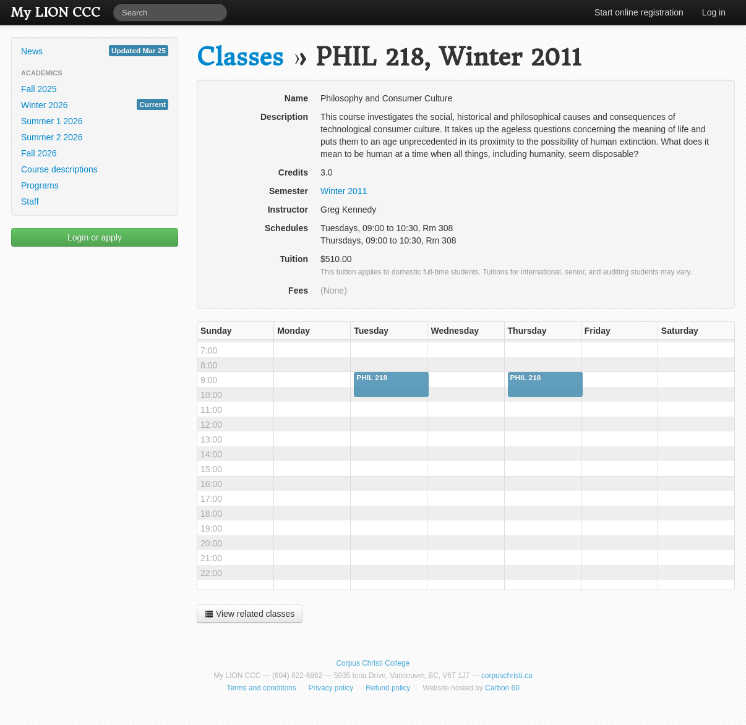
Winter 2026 (94, 104)
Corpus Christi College (373, 663)
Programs (40, 185)
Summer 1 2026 (52, 121)
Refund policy (388, 688)
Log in (714, 12)
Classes (240, 57)
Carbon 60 (502, 688)
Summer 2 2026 (52, 137)
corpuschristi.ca (507, 675)
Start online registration (639, 12)
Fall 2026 (39, 153)
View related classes (249, 614)
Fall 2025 (39, 89)
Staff (30, 201)
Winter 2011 (343, 191)
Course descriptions (59, 169)
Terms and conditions (261, 688)
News (94, 50)
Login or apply (94, 237)
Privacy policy (331, 688)
